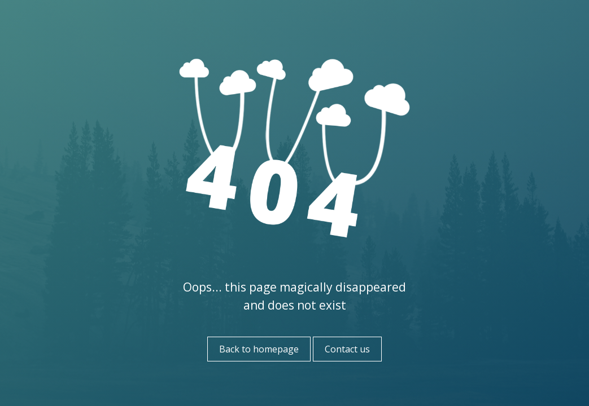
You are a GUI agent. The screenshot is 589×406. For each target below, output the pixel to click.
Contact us (347, 349)
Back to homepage (259, 349)
